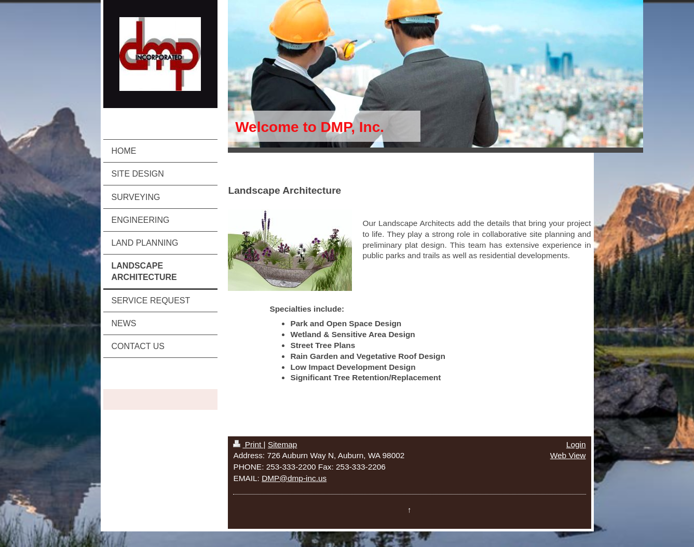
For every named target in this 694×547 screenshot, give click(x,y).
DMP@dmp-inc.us (294, 478)
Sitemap (282, 444)
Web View (568, 455)
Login (576, 444)
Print (248, 444)
